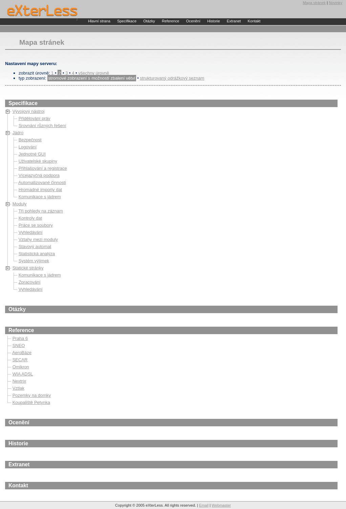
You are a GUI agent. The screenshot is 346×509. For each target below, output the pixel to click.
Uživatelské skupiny (38, 161)
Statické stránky (28, 267)
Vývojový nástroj (29, 111)
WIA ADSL (23, 373)
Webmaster (221, 505)
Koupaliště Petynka (31, 402)
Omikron (21, 366)
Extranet (234, 21)
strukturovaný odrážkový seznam (172, 78)
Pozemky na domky (32, 395)
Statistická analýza (37, 253)
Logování (28, 146)
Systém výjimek (34, 260)
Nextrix (19, 381)
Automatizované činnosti (42, 182)
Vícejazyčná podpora (39, 175)
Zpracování (30, 282)
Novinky (335, 3)
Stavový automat (35, 246)
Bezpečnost (30, 139)
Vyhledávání (31, 232)
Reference (170, 21)
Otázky (149, 21)
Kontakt (253, 21)
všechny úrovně (93, 73)
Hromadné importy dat (40, 189)
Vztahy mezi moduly (38, 239)
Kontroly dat (30, 218)
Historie (213, 21)
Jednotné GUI (32, 154)
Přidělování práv (34, 118)
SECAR (20, 359)
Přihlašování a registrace (43, 168)
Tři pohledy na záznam (40, 210)
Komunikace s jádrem (40, 196)
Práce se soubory (36, 225)
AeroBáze (21, 352)
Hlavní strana (99, 21)
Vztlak (18, 388)
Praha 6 (20, 338)
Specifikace (126, 21)
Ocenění (193, 21)
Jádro (18, 132)
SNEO (19, 345)
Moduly (20, 203)
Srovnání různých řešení (42, 125)
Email (204, 505)
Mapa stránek (314, 3)
